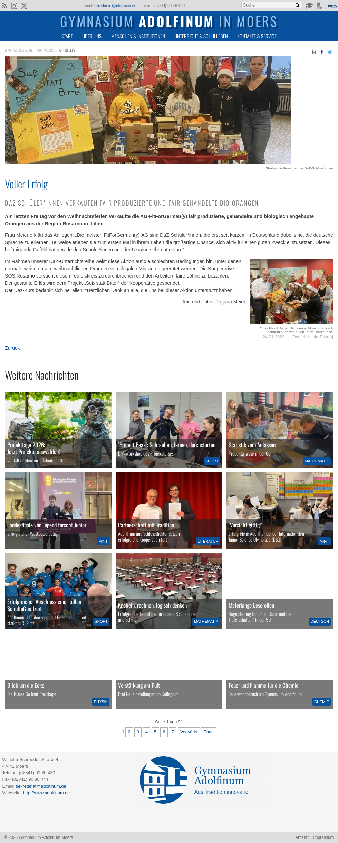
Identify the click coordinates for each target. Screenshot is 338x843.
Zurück (12, 348)
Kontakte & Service (257, 36)
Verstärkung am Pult (139, 685)
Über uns (92, 36)
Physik (101, 702)
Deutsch (320, 621)
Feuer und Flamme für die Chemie (263, 685)
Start (67, 36)
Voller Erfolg (26, 183)
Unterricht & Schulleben (201, 36)
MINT (103, 541)
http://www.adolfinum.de (46, 792)
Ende (208, 732)
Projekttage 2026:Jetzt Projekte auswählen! (33, 448)
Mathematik (317, 461)
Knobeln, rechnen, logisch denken (152, 605)
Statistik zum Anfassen (252, 444)
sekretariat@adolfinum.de (115, 5)
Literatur (207, 541)
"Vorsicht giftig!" (245, 525)
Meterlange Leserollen (251, 605)
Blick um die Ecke (25, 685)
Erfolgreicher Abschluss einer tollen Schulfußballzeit (44, 605)
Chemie (321, 702)
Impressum (323, 837)
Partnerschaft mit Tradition (146, 525)
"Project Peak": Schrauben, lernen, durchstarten (166, 444)
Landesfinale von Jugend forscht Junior (46, 525)
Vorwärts (188, 732)
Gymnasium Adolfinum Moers (29, 50)
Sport (212, 461)
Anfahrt (302, 837)
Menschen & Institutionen (138, 36)
